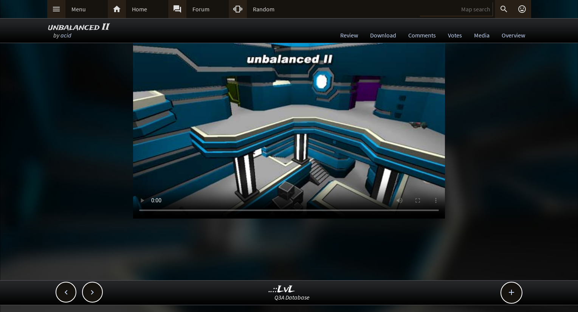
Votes (455, 35)
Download (383, 35)
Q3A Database (292, 297)
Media (482, 35)
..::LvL (281, 289)
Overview (513, 35)
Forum (200, 9)
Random (263, 9)
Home (139, 9)
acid (65, 35)
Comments (422, 35)
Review (349, 35)
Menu (78, 9)
